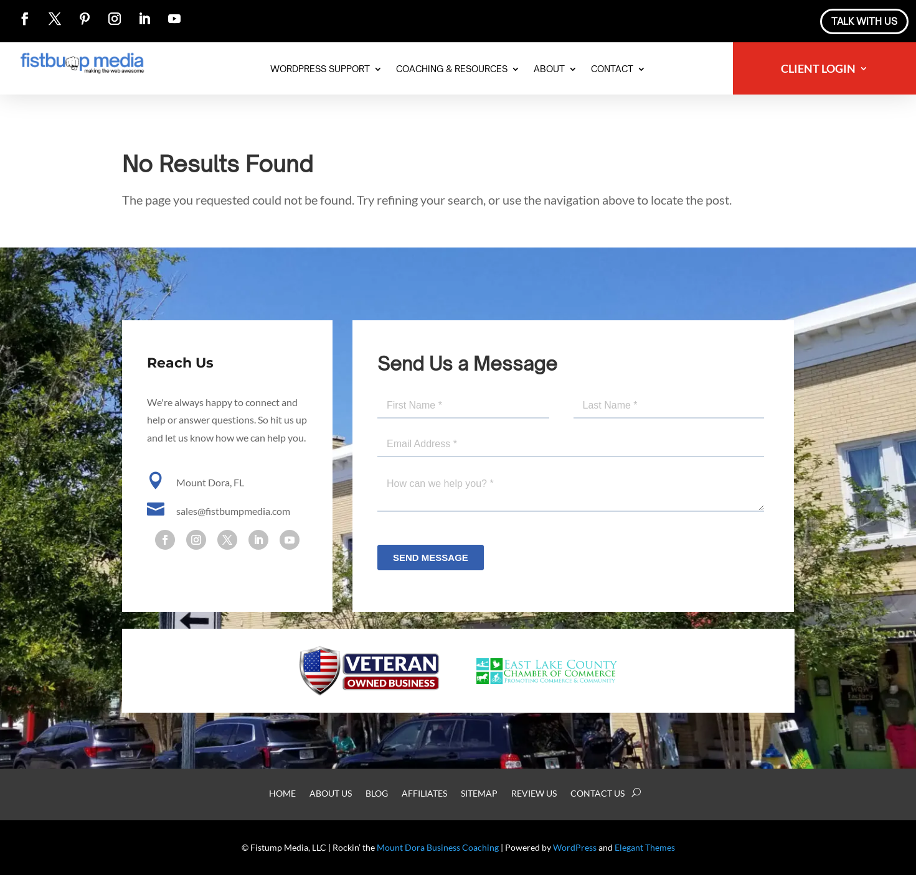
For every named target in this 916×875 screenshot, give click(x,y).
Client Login (818, 69)
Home (282, 794)
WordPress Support (320, 69)
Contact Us (597, 794)
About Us (330, 794)
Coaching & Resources (452, 69)
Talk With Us (864, 21)
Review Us (534, 794)
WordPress (575, 847)
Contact (612, 69)
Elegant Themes (645, 847)
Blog (377, 794)
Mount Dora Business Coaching (438, 847)
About (549, 69)
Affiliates (424, 794)
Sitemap (479, 794)
